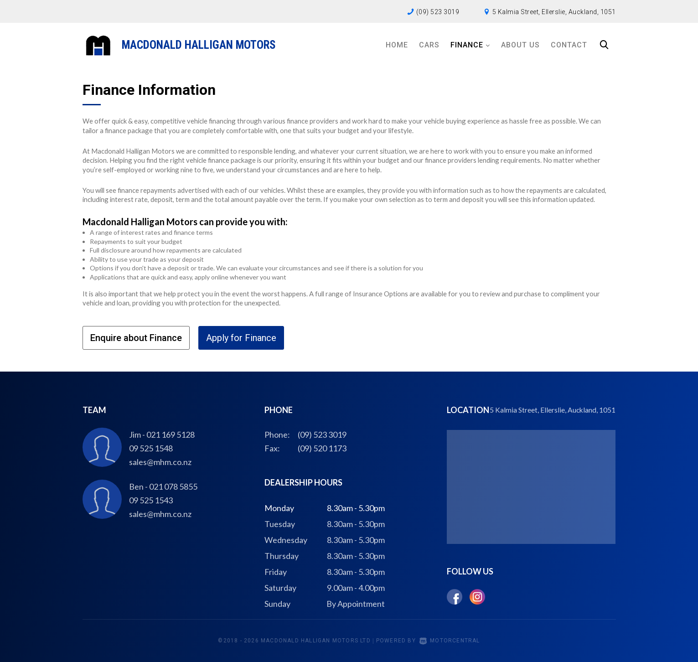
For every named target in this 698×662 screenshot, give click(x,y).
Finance (470, 45)
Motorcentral (449, 640)
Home (397, 45)
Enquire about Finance (136, 337)
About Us (520, 45)
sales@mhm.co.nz (160, 462)
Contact (569, 45)
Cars (429, 45)
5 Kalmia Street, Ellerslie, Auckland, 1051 (554, 12)
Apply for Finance (241, 337)
